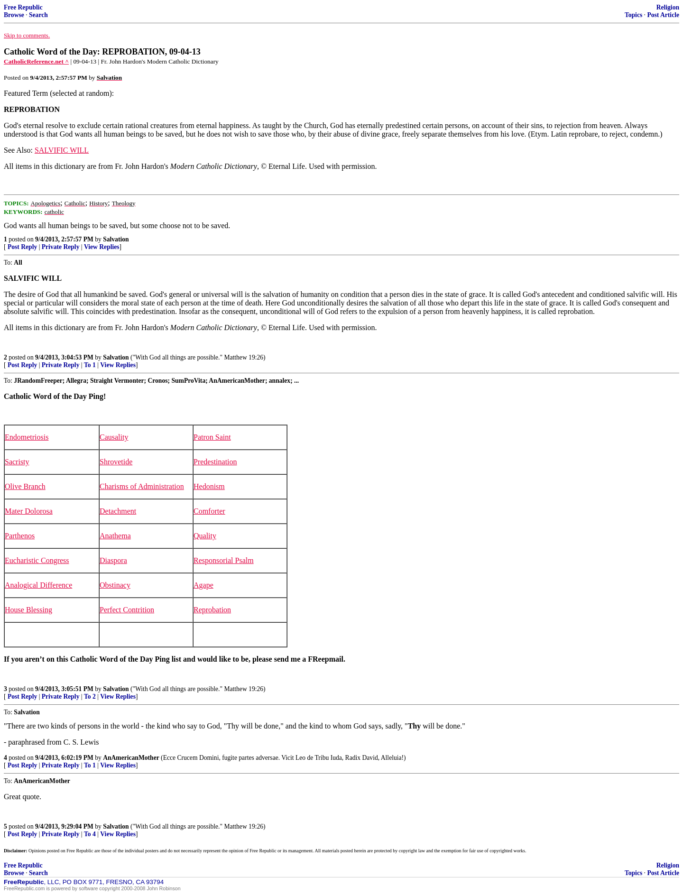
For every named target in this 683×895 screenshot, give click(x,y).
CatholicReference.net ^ (36, 61)
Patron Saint (212, 437)
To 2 (90, 696)
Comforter (209, 511)
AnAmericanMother (131, 757)
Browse (14, 14)
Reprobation (212, 610)
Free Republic (23, 7)
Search (38, 14)
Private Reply (61, 246)
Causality (114, 437)
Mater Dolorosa (29, 511)
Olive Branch (25, 486)
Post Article (663, 14)
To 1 (90, 365)
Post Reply (22, 246)
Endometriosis (26, 437)
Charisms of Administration (142, 486)
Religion (667, 7)
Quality (205, 536)
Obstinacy (115, 585)
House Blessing (28, 610)
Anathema (115, 536)
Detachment (118, 511)
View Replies (102, 246)
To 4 (90, 834)
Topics (633, 14)
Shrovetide (116, 462)
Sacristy (17, 462)
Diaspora (113, 560)
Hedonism (209, 486)
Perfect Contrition (127, 610)
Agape (203, 585)
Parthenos (20, 536)
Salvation (116, 239)
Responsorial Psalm (224, 560)
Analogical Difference (38, 585)
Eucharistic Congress (37, 560)
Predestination (215, 462)
